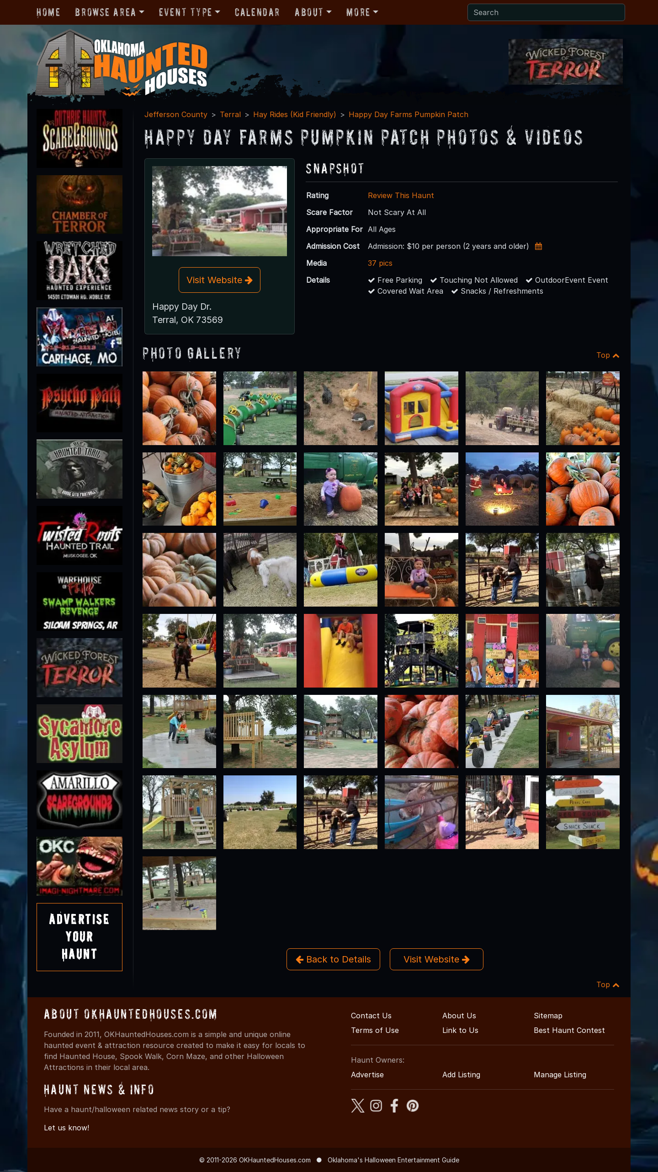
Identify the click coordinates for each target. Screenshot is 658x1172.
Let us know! (66, 1127)
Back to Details (333, 959)
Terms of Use (375, 1030)
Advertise (367, 1074)
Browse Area (105, 12)
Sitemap (548, 1015)
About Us (459, 1015)
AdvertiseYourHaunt (79, 937)
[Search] (546, 12)
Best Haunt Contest (569, 1030)
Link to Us (460, 1030)
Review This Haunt (401, 195)
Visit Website (219, 279)
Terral (230, 114)
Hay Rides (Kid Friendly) (294, 114)
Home (48, 12)
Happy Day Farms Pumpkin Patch (408, 114)
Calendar (257, 12)
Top (608, 355)
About (309, 12)
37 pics (380, 263)
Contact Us (371, 1015)
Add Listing (461, 1074)
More (358, 12)
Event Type (185, 12)
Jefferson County (175, 114)
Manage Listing (560, 1074)
